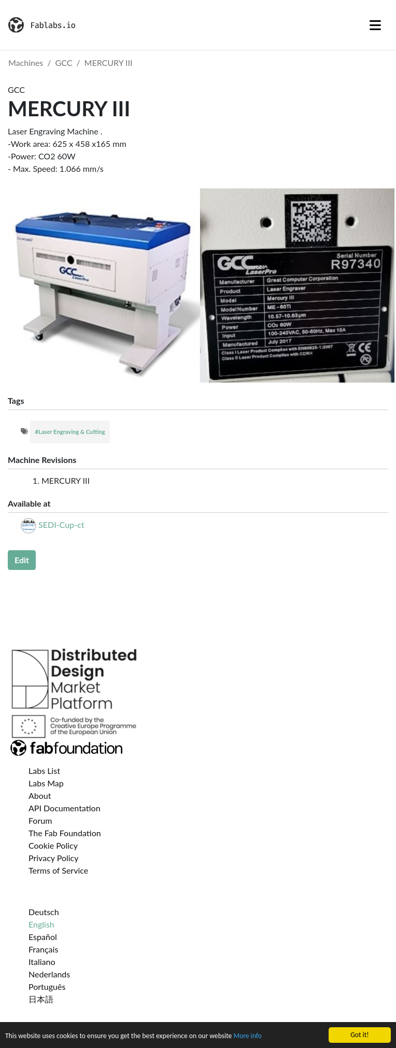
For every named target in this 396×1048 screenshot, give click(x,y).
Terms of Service (58, 870)
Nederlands (49, 974)
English (41, 924)
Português (47, 986)
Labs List (44, 770)
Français (43, 949)
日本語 (41, 999)
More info (247, 1036)
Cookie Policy (53, 845)
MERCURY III (108, 62)
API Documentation (65, 808)
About (40, 795)
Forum (40, 820)
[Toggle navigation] (375, 25)
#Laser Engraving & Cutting (70, 431)
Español (43, 937)
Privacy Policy (54, 858)
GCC (64, 62)
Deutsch (44, 912)
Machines (25, 62)
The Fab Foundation (65, 833)
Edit (22, 560)
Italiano (42, 962)
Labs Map (46, 783)
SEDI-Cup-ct (61, 524)
